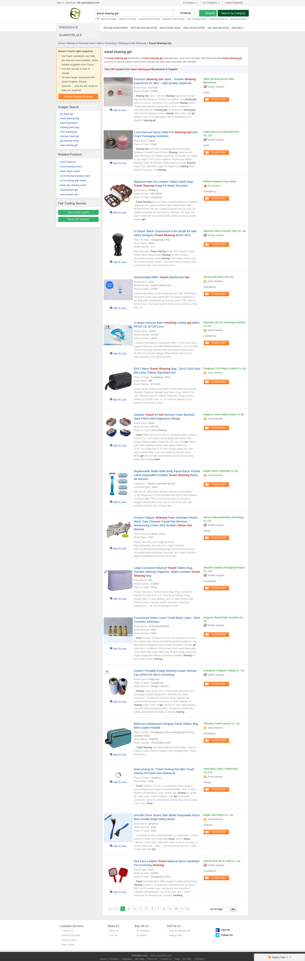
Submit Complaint (71, 935)
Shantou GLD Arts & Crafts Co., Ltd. (222, 861)
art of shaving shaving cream (75, 176)
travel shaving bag (69, 118)
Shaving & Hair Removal (132, 43)
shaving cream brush (176, 19)
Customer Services (71, 926)
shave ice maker (130, 19)
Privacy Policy (69, 940)
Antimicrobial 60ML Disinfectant (161, 277)
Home (61, 43)
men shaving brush (200, 19)
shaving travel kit (242, 27)
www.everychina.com (161, 955)
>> (182, 908)
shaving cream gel (69, 136)
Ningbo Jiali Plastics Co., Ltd (218, 815)
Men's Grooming (106, 43)
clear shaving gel (69, 145)
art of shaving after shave (73, 180)
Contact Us (67, 930)
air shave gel (66, 114)
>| (188, 908)
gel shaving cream (69, 140)
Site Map (139, 959)
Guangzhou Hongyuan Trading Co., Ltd (223, 670)
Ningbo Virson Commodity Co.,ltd (220, 471)
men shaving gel (68, 131)
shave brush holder (194, 27)
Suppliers (127, 959)
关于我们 (187, 959)
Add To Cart (119, 110)
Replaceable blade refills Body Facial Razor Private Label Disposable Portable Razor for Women (167, 474)
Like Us (225, 929)
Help (177, 959)
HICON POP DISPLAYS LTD (218, 277)
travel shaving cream (71, 166)
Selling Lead (175, 935)
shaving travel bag (69, 127)
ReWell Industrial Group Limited (219, 181)
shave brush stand (170, 27)
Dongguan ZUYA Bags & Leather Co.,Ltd (224, 368)
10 (176, 908)
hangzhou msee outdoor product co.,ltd (223, 414)
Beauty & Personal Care (81, 43)
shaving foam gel (69, 190)
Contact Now (218, 99)
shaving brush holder (115, 27)
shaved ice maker (110, 19)
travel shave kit (68, 162)
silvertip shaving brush (144, 27)
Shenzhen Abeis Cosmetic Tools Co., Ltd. (224, 231)
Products (114, 959)
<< (116, 908)
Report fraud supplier (78, 212)
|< (111, 908)
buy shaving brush (218, 27)
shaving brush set (222, 19)
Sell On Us (174, 926)
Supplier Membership (180, 930)
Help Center (68, 944)
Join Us (113, 935)
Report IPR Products (78, 219)
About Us (113, 926)
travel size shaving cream (73, 185)
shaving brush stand (152, 19)
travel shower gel (69, 194)
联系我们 (200, 959)
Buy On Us (142, 926)
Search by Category (233, 13)
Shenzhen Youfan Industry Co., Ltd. (221, 723)
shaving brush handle (245, 19)
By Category (143, 930)
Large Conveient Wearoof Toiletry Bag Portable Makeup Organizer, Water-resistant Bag (167, 571)
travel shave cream (70, 171)
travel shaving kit (68, 123)
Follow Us (227, 935)
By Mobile (142, 935)
